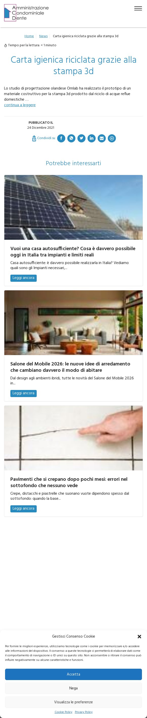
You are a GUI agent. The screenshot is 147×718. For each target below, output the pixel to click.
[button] (139, 636)
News (43, 36)
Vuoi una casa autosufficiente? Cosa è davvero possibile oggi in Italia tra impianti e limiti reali (72, 252)
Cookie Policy (63, 712)
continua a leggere (20, 105)
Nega (73, 688)
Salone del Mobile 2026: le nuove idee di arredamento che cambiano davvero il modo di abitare (70, 367)
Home (29, 36)
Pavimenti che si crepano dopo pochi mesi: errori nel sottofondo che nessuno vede (69, 482)
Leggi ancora (23, 278)
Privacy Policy (84, 712)
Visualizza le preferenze (73, 702)
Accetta (73, 674)
